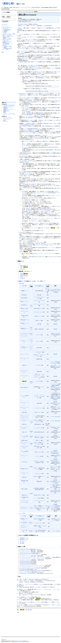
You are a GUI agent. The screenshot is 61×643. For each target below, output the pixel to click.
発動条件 (20, 30)
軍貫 (36, 452)
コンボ (37, 132)
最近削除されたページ (7, 43)
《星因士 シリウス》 (24, 301)
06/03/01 (22, 124)
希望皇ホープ (36, 59)
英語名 (23, 168)
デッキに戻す (32, 34)
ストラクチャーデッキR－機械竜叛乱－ (28, 560)
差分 (17, 7)
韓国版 (8, 29)
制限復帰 (50, 149)
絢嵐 (35, 488)
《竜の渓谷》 (22, 174)
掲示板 (4, 45)
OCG (37, 247)
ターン (46, 104)
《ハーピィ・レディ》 (38, 395)
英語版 (5, 29)
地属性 (40, 329)
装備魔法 (38, 359)
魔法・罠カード (29, 211)
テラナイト (36, 300)
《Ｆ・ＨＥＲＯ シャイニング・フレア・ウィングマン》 (24, 335)
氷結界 (35, 316)
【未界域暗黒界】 (25, 104)
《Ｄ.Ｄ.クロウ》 (27, 74)
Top (2, 7)
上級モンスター (31, 329)
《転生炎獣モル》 (24, 304)
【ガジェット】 (25, 46)
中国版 (5, 30)
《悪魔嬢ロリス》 (24, 290)
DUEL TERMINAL (23, 233)
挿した (47, 107)
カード (21, 28)
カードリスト (5, 28)
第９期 (37, 80)
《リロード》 (31, 196)
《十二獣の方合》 (24, 461)
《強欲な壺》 (29, 123)
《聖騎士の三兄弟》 (24, 308)
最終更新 (37, 7)
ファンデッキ (27, 141)
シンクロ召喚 (26, 128)
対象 (55, 71)
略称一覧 (5, 31)
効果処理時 (42, 247)
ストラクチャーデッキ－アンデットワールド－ (30, 554)
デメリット (57, 34)
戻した (47, 288)
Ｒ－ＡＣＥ (36, 427)
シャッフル (56, 604)
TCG (47, 147)
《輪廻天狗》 (32, 131)
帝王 (35, 495)
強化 (58, 334)
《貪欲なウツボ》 (23, 276)
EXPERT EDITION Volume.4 (25, 553)
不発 (52, 73)
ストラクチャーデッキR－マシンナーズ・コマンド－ (31, 566)
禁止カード (35, 123)
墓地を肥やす (22, 93)
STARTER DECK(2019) (24, 564)
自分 (41, 507)
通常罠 (36, 290)
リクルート (33, 37)
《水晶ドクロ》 (37, 374)
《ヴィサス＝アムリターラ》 (9, 106)
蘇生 (35, 39)
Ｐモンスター (38, 365)
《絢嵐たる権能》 (24, 488)
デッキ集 (4, 32)
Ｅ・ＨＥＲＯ (37, 352)
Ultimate (39, 549)
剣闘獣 (38, 371)
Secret (50, 570)
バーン (51, 210)
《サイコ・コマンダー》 (31, 219)
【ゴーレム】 (5, 121)
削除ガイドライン (6, 42)
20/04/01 (59, 149)
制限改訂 (27, 124)
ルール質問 (6, 49)
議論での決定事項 (8, 48)
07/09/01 (24, 126)
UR (33, 569)
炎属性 (38, 403)
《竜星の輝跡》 (24, 412)
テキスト (28, 80)
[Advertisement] (8, 77)
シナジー (34, 141)
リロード (29, 7)
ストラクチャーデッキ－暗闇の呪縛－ (28, 551)
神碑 (35, 424)
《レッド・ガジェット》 (47, 218)
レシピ (35, 415)
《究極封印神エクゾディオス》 (35, 66)
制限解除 (57, 126)
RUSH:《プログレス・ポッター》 (52, 245)
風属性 (53, 398)
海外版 (5, 37)
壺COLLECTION (23, 156)
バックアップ (22, 7)
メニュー (5, 24)
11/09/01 (26, 135)
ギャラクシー (41, 297)
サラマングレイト (37, 304)
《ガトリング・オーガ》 (8, 118)
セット (52, 185)
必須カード (47, 141)
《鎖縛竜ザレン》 (6, 110)
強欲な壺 (31, 256)
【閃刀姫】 (28, 113)
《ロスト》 (30, 584)
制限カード (34, 124)
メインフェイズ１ (54, 384)
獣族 (35, 446)
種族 (35, 386)
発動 (55, 104)
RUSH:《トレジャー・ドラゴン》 (42, 253)
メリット (51, 34)
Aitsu (6, 639)
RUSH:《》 (51, 227)
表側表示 (58, 361)
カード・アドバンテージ (28, 116)
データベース (5, 39)
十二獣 (35, 461)
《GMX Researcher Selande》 (9, 105)
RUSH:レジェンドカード (35, 242)
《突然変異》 (5, 108)
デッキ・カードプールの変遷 (9, 33)
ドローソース (52, 116)
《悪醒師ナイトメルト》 (8, 107)
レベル (52, 393)
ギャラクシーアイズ (27, 59)
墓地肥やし (53, 110)
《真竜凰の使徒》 (24, 440)
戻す (22, 66)
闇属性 (39, 432)
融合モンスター (34, 61)
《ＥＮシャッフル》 (24, 354)
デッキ (51, 30)
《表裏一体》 (24, 432)
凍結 (14, 7)
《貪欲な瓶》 (22, 269)
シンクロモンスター (47, 589)
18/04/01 (21, 139)
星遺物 (43, 468)
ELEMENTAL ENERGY (23, 24)
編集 (11, 7)
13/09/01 (53, 147)
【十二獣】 (22, 542)
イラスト (39, 165)
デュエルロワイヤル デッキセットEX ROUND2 (30, 568)
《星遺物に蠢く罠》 (24, 468)
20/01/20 (42, 149)
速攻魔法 (38, 424)
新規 (33, 7)
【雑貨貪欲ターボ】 (32, 117)
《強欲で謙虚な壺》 (37, 100)
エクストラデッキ (25, 51)
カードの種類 (55, 68)
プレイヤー (27, 580)
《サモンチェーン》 (35, 218)
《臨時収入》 (22, 278)
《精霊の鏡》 (31, 579)
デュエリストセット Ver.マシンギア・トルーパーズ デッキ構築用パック (35, 557)
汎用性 (41, 116)
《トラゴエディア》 (43, 219)
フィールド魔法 (31, 422)
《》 (22, 609)
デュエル (27, 107)
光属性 (35, 432)
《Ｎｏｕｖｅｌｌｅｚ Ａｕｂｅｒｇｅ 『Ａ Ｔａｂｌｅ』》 (24, 416)
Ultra (39, 553)
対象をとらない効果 (55, 333)
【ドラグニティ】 (31, 173)
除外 (36, 74)
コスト (57, 192)
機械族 (36, 329)
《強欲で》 (24, 267)
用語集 (4, 38)
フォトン (36, 297)
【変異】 (4, 112)
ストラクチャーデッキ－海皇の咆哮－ (28, 556)
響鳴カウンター (40, 508)
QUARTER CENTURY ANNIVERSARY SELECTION (31, 570)
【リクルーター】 (22, 48)
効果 (48, 25)
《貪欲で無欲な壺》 (24, 265)
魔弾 (37, 320)
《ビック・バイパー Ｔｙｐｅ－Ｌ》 (9, 115)
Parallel (36, 569)
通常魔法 (36, 24)
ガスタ (36, 523)
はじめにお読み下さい (7, 27)
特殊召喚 (41, 55)
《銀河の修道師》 (24, 297)
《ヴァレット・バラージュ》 (9, 113)
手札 (37, 174)
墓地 (19, 25)
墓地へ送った (24, 130)
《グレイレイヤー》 (7, 117)
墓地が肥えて (26, 181)
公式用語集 (8, 38)
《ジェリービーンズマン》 (28, 188)
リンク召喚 (33, 57)
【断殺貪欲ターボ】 (24, 539)
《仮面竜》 (22, 236)
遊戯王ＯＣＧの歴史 (7, 34)
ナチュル (36, 312)
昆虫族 (38, 347)
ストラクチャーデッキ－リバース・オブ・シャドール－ (32, 565)
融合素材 (41, 530)
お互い (52, 314)
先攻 (43, 104)
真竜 (37, 440)
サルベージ (30, 39)
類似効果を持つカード (30, 76)
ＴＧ (36, 473)
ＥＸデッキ (53, 361)
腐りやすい (35, 136)
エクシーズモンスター (23, 55)
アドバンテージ (51, 131)
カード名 (24, 285)
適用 (52, 491)
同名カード (36, 420)
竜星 (36, 412)
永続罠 (31, 493)
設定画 (49, 156)
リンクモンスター (24, 57)
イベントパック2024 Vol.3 (25, 572)
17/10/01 (36, 138)
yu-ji (11, 641)
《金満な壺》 (24, 365)
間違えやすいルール (8, 41)
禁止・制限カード (8, 36)
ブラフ (46, 185)
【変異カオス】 (6, 111)
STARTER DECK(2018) (24, 562)
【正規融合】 (21, 61)
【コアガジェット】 (33, 221)
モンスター (23, 25)
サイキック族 (38, 456)
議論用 (5, 47)
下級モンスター (31, 307)
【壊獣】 (4, 120)
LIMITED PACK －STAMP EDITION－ (28, 573)
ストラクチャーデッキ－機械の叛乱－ (28, 550)
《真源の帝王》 (24, 495)
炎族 (38, 294)
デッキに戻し (32, 25)
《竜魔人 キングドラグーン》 (9, 109)
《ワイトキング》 (6, 119)
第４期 (51, 153)
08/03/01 (44, 126)
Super (37, 549)
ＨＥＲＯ (36, 530)
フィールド (55, 466)
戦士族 (35, 518)
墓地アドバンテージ (30, 99)
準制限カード (30, 126)
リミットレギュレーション (8, 35)
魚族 (38, 324)
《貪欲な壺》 (8, 3)
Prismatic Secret (50, 573)
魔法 (27, 609)
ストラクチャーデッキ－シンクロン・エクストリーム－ (32, 558)
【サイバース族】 (45, 57)
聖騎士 (35, 308)
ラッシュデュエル (34, 227)
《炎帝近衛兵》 (24, 294)
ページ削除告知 (6, 44)
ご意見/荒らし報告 (7, 46)
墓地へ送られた (54, 452)
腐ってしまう (37, 181)
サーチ (28, 37)
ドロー (43, 25)
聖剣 (38, 308)
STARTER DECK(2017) (24, 561)
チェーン (24, 584)
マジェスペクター (37, 500)
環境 (48, 128)
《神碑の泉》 (24, 424)
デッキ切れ (50, 37)
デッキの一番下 (54, 289)
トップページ (5, 26)
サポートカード (38, 245)
